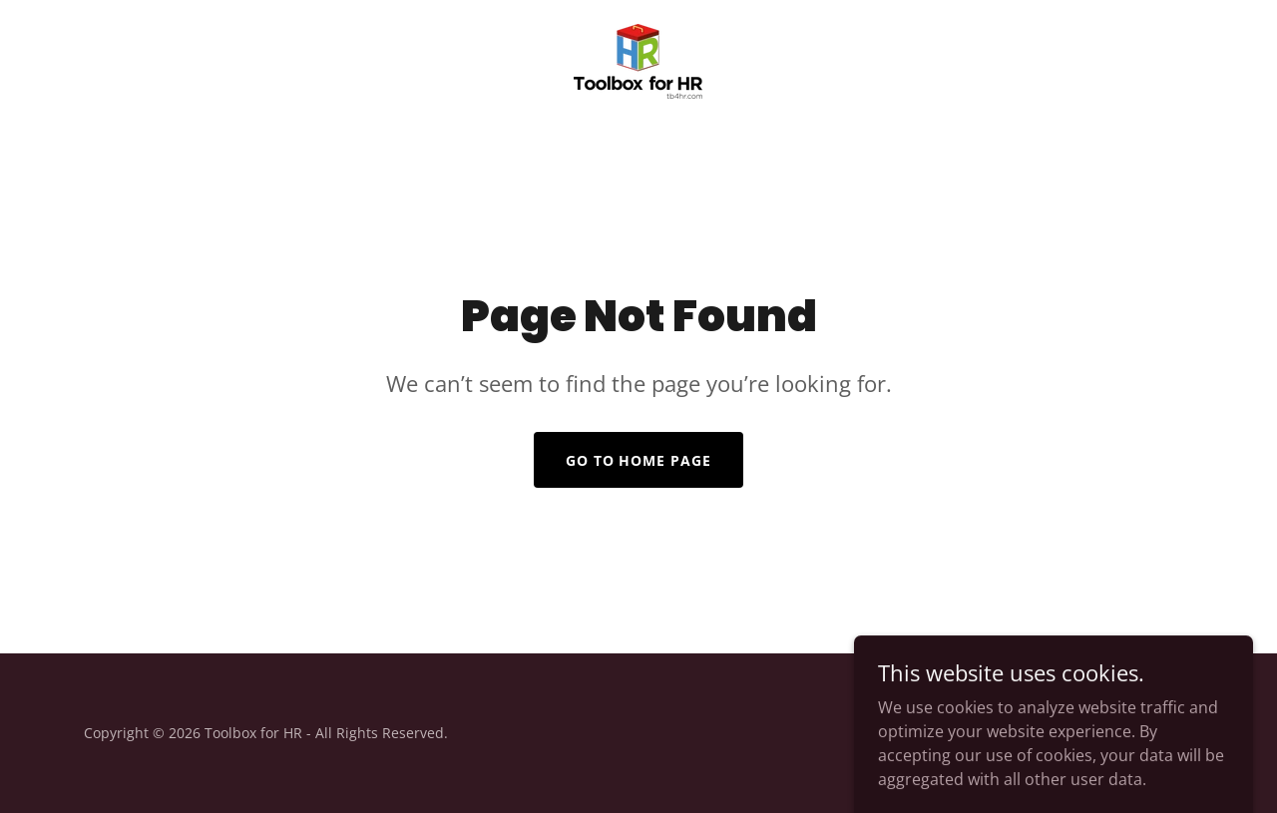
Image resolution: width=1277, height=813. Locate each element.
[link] (638, 60)
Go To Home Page (639, 460)
